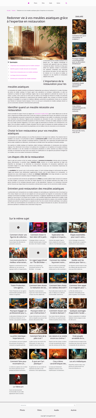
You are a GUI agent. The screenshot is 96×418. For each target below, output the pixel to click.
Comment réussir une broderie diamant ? (78, 85)
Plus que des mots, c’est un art (78, 131)
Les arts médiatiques (78, 361)
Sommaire (13, 62)
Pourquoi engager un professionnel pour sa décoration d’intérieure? (78, 61)
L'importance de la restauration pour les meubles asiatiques (25, 65)
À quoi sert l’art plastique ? (38, 362)
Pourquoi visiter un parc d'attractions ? (38, 312)
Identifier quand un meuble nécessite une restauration (23, 69)
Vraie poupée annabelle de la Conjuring (78, 338)
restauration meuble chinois (41, 114)
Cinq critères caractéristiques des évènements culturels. (79, 108)
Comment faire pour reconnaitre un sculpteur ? (79, 37)
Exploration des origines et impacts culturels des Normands (57, 238)
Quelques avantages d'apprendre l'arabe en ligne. (78, 313)
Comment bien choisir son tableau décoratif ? (58, 286)
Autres (58, 3)
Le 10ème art (18, 387)
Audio (50, 3)
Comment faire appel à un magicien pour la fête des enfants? (77, 287)
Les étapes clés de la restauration (18, 75)
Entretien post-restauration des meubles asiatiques (23, 78)
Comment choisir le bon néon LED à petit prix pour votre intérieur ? (38, 238)
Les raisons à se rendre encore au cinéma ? (58, 337)
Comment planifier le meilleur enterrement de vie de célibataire (18, 262)
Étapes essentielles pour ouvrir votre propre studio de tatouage (77, 238)
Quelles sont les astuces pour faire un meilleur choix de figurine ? (77, 263)
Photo (35, 3)
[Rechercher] (48, 405)
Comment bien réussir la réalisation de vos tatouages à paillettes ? (38, 288)
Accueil (8, 10)
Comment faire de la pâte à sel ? (38, 337)
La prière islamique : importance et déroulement (18, 338)
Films (43, 3)
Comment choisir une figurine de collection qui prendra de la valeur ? (18, 238)
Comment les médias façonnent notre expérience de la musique (58, 263)
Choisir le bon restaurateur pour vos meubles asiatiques (24, 72)
